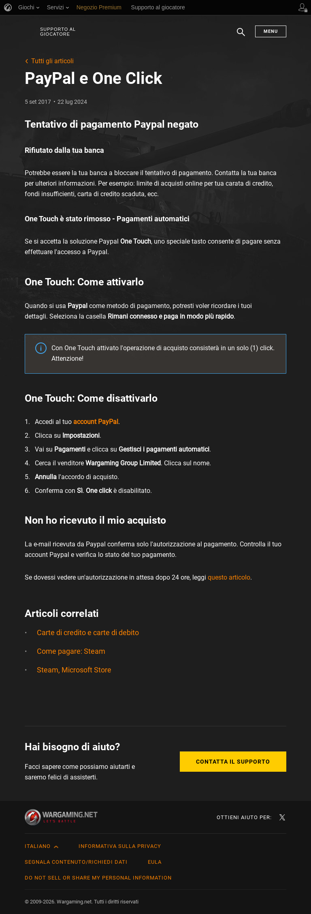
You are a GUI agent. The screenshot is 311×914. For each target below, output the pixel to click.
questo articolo (229, 577)
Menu (271, 31)
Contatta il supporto (233, 761)
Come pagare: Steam (71, 651)
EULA (155, 862)
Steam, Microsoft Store (74, 670)
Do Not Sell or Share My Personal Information (98, 878)
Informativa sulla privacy (120, 846)
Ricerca (241, 36)
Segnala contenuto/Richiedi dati (76, 862)
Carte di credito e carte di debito (88, 632)
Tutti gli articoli (52, 61)
